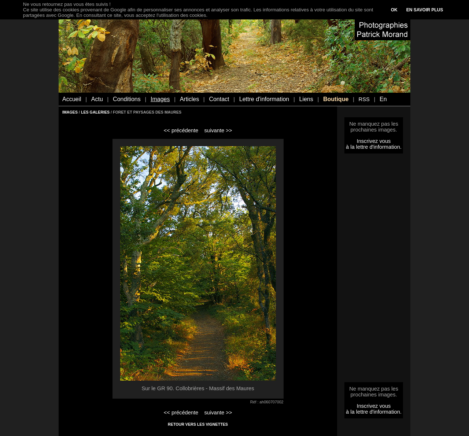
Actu (97, 99)
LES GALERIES (95, 112)
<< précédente (181, 130)
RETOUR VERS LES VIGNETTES (198, 424)
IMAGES (70, 112)
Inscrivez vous (374, 141)
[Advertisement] (373, 270)
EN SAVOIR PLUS (424, 9)
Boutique (335, 99)
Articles (189, 99)
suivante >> (218, 130)
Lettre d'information (264, 99)
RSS (364, 99)
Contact (219, 99)
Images (160, 99)
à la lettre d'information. (374, 147)
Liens (306, 99)
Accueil (71, 99)
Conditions (127, 99)
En (383, 99)
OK (394, 9)
